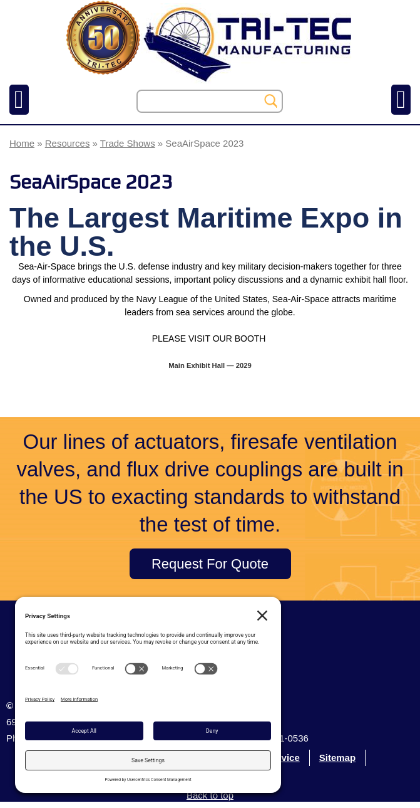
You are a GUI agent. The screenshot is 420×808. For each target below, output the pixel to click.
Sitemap (337, 757)
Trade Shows (127, 143)
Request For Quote (210, 564)
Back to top (210, 795)
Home (21, 143)
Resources (67, 143)
